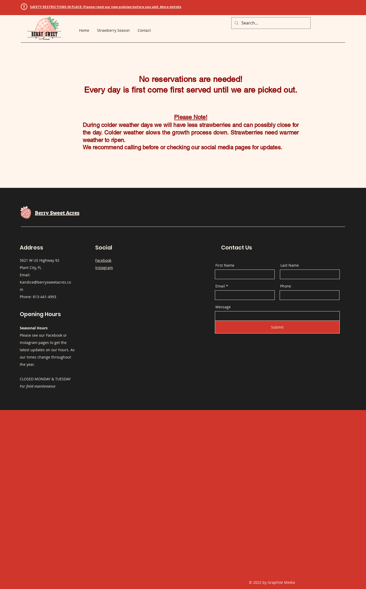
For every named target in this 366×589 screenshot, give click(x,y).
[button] (105, 7)
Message (223, 307)
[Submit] (277, 327)
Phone (285, 286)
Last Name (289, 265)
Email (220, 286)
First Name (224, 265)
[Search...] (270, 23)
